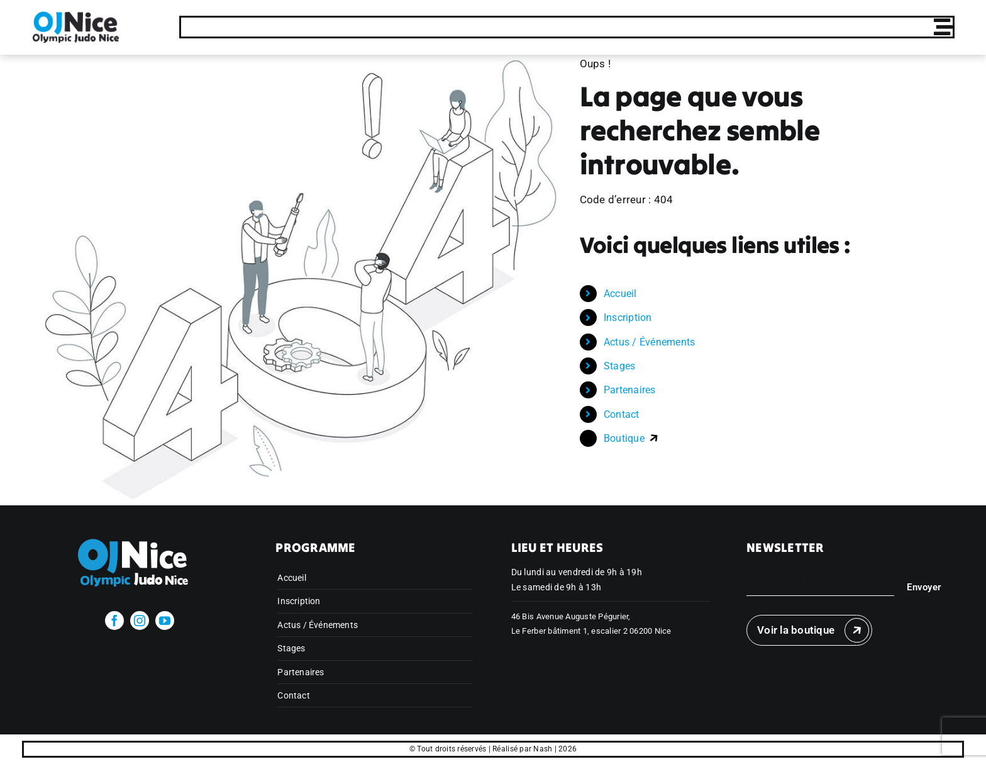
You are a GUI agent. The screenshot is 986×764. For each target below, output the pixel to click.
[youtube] (164, 620)
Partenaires (630, 390)
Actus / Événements (649, 342)
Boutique (631, 438)
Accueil (620, 294)
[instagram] (139, 620)
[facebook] (114, 620)
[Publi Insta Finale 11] (75, 15)
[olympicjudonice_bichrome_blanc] (140, 535)
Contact (622, 414)
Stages (620, 366)
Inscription (628, 317)
